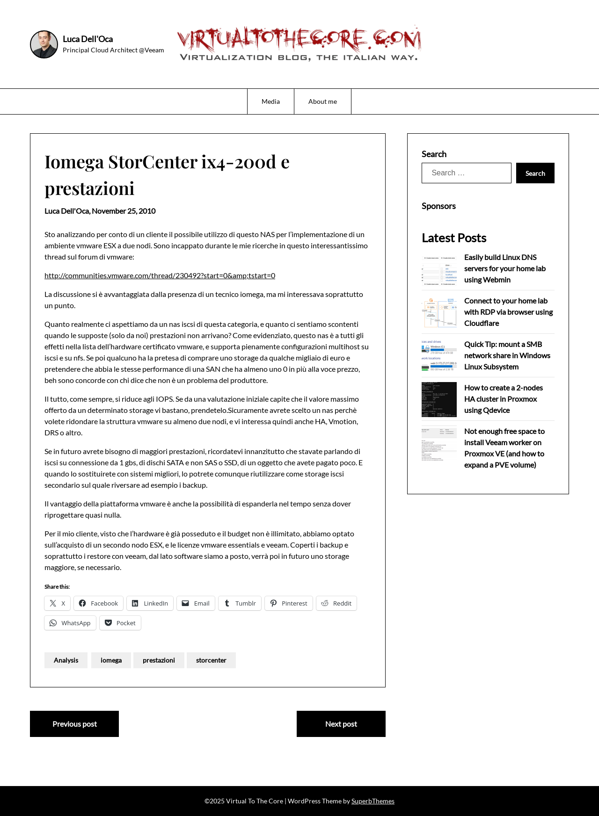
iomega (111, 660)
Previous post (74, 723)
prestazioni (159, 660)
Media (271, 101)
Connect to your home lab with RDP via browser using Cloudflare (508, 311)
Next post (341, 723)
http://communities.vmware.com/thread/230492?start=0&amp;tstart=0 (159, 275)
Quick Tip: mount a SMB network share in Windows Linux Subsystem (507, 355)
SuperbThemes (372, 801)
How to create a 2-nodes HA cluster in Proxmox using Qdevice (503, 398)
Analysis (66, 660)
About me (322, 101)
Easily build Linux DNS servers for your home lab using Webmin (505, 268)
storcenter (211, 660)
